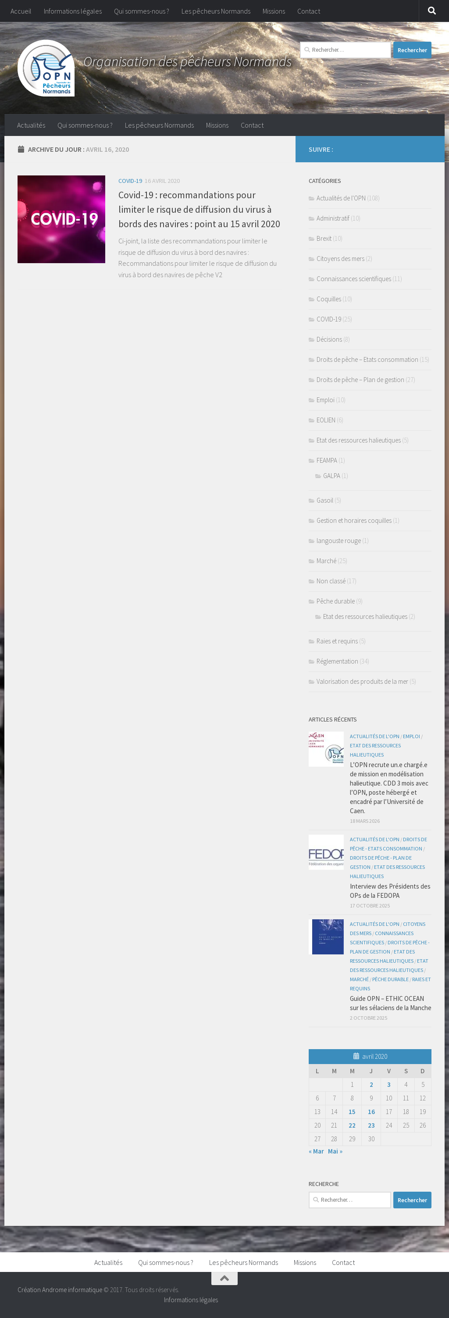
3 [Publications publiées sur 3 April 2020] (389, 1084)
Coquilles (329, 299)
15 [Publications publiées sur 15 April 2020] (352, 1111)
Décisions (329, 339)
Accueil (21, 11)
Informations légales (73, 11)
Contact (308, 11)
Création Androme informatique (60, 1290)
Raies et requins (337, 641)
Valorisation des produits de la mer (362, 681)
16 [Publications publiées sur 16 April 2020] (371, 1111)
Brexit (324, 238)
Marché (326, 561)
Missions (274, 11)
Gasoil (325, 500)
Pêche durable (336, 601)
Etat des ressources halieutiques (359, 440)
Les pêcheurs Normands (216, 11)
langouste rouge (339, 540)
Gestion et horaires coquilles (354, 520)
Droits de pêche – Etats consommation (367, 359)
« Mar (316, 1151)
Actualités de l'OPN (341, 198)
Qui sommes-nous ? (141, 11)
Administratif (333, 218)
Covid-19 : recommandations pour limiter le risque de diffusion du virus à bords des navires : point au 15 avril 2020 (199, 209)
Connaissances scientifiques (354, 279)
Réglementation (337, 661)
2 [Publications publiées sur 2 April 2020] (371, 1084)
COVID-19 (130, 181)
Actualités (31, 125)
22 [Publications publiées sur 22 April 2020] (352, 1125)
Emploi (326, 400)
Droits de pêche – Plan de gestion (360, 379)
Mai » (335, 1151)
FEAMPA (327, 460)
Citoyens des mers (340, 258)
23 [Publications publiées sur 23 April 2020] (371, 1125)
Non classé (331, 581)
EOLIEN (326, 420)
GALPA (331, 475)
